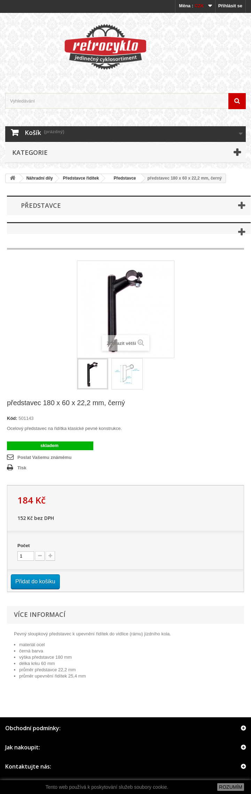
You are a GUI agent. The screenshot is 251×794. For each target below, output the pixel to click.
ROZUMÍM (230, 787)
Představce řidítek (81, 178)
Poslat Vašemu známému (44, 457)
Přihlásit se (230, 5)
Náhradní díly (39, 178)
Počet (23, 545)
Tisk (21, 467)
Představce (122, 178)
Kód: (12, 418)
